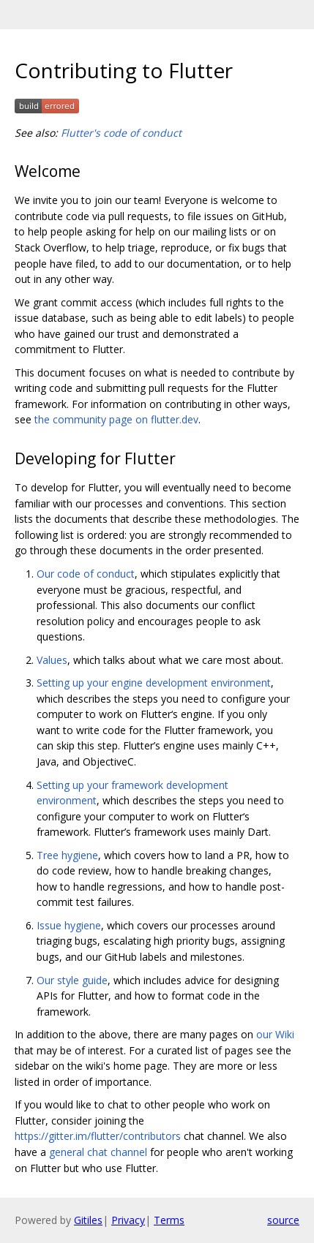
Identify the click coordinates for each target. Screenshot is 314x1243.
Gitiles (88, 1220)
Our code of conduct (86, 574)
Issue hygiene (69, 925)
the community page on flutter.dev (116, 419)
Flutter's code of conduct (121, 133)
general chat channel (98, 1152)
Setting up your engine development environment (154, 682)
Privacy (128, 1220)
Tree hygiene (67, 855)
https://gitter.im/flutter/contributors (98, 1136)
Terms (169, 1220)
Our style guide (72, 980)
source (283, 1220)
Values (52, 660)
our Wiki (275, 1034)
